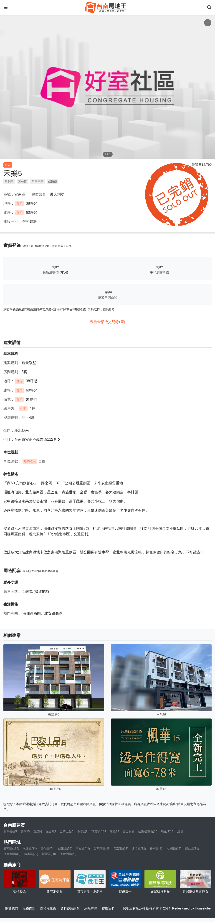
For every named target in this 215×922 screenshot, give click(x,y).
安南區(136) (11, 848)
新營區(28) (49, 854)
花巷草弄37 (98, 831)
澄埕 (180, 831)
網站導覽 (90, 908)
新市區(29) (31, 854)
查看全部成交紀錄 (107, 322)
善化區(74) (47, 848)
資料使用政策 (70, 908)
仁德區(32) (174, 848)
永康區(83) (30, 848)
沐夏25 (114, 831)
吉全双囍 (128, 831)
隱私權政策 (48, 908)
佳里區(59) (65, 848)
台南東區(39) (102, 848)
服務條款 (29, 908)
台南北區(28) (67, 854)
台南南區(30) (11, 854)
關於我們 (11, 908)
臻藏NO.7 (167, 831)
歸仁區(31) (192, 848)
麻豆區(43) (83, 848)
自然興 (37, 831)
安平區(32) (156, 848)
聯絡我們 (108, 908)
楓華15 (25, 831)
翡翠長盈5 (10, 831)
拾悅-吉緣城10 (147, 831)
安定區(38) (121, 848)
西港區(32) (139, 848)
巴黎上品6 (66, 831)
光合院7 (51, 831)
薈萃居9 (82, 831)
